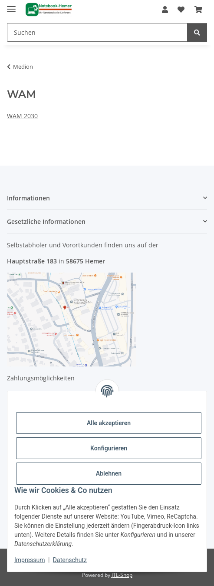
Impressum (29, 559)
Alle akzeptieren (109, 423)
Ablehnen (109, 473)
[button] (165, 9)
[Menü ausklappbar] (11, 5)
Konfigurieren (108, 448)
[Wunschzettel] (181, 9)
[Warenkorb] (198, 9)
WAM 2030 (22, 116)
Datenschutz (70, 559)
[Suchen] (97, 32)
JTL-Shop (122, 575)
